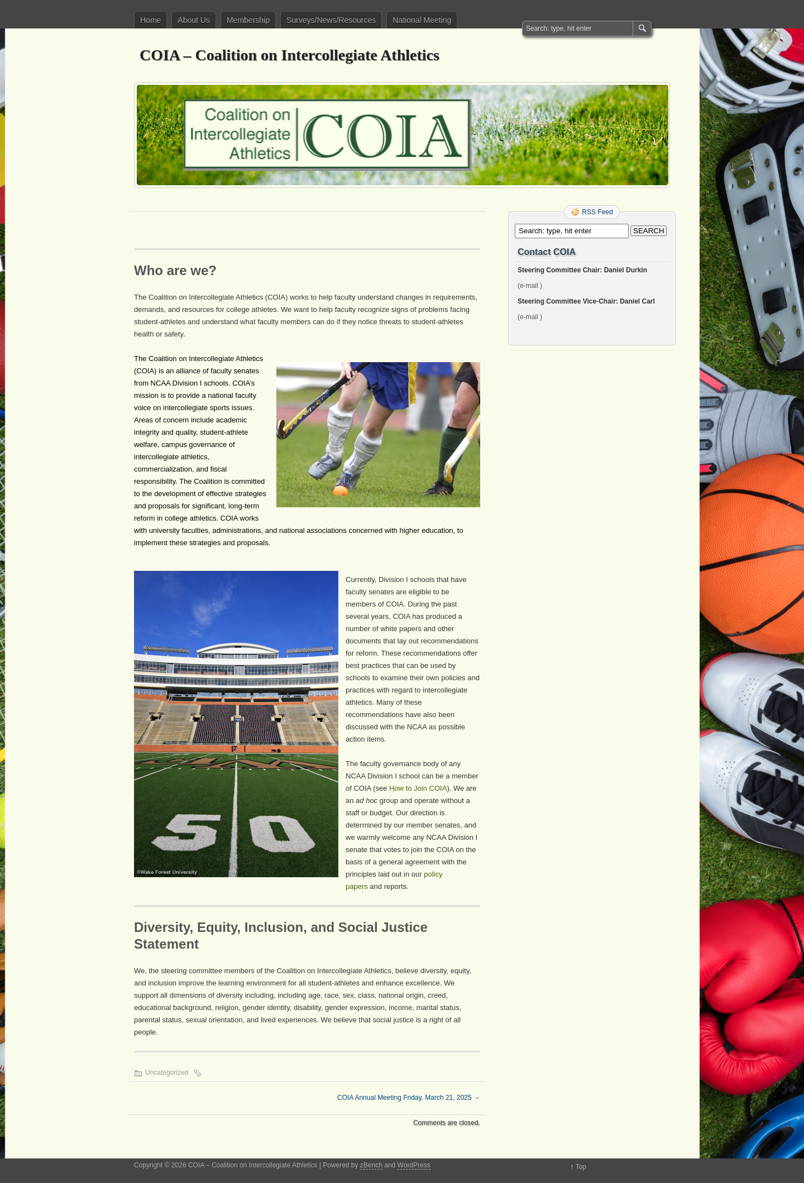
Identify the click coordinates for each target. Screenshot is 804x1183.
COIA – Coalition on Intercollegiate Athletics (289, 55)
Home (150, 20)
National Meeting (422, 20)
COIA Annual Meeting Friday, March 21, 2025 (408, 1098)
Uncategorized (166, 1072)
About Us (194, 20)
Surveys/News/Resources (331, 20)
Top (581, 1167)
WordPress (414, 1165)
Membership (248, 20)
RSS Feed (597, 212)
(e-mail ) (530, 286)
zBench (371, 1165)
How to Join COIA (418, 788)
